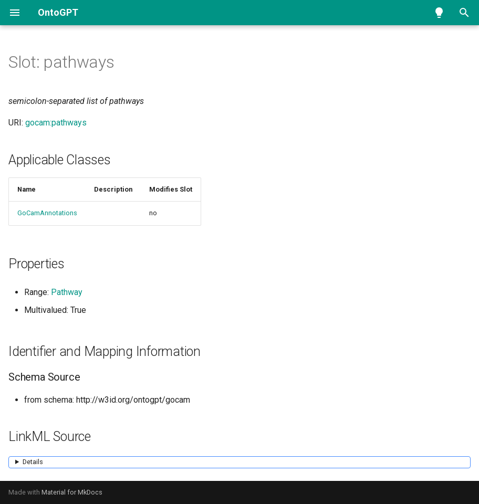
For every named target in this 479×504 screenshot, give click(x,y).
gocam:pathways (56, 123)
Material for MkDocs (71, 492)
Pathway (66, 292)
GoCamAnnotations (47, 213)
